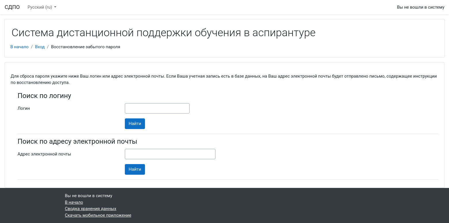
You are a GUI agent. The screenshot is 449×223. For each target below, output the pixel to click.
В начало (19, 46)
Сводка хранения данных (90, 208)
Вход (40, 46)
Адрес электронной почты (44, 154)
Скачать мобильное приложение (98, 215)
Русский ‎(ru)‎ (40, 7)
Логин (24, 108)
